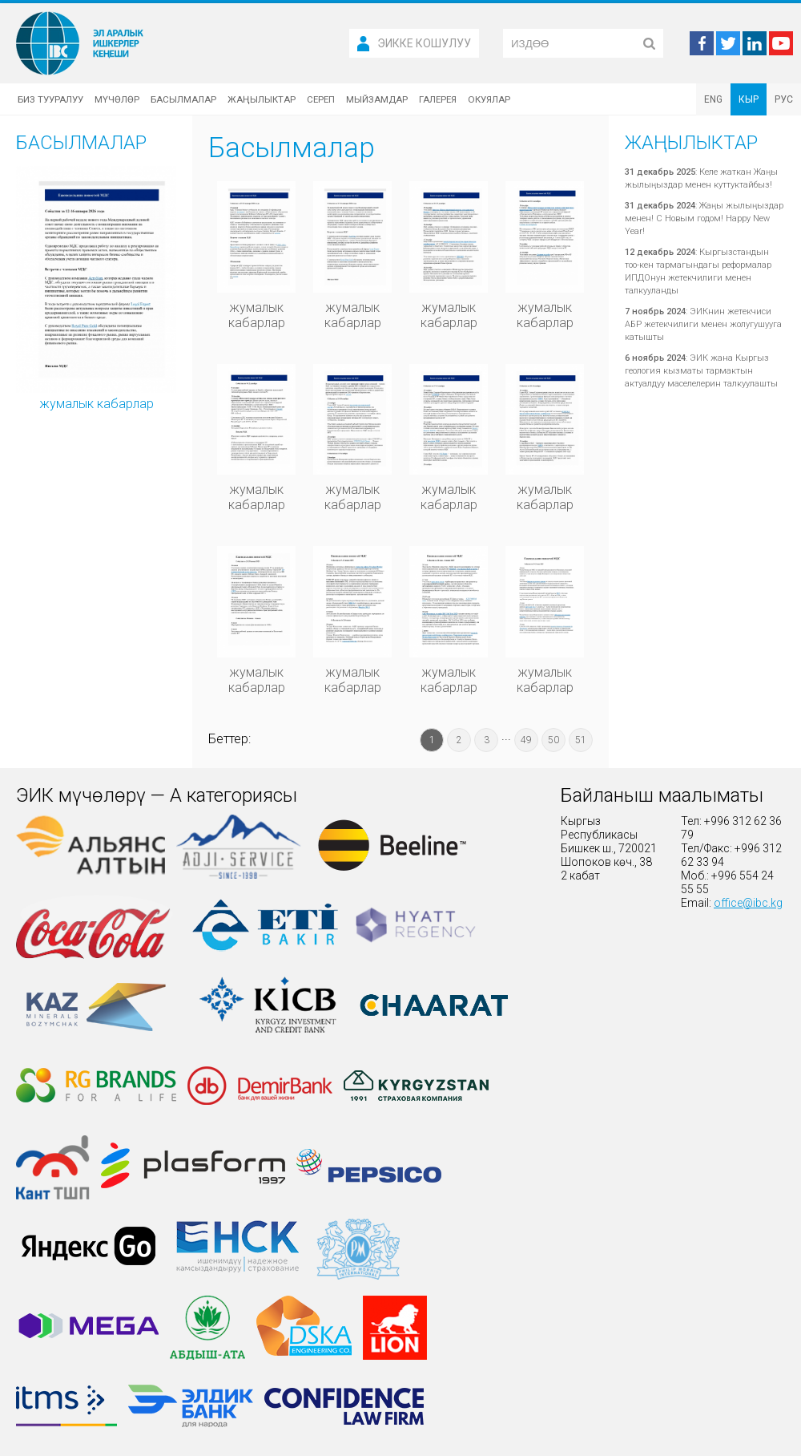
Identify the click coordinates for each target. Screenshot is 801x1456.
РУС (784, 99)
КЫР (749, 99)
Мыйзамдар (377, 99)
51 (580, 740)
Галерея (438, 99)
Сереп (321, 99)
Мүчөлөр (117, 99)
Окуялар (489, 99)
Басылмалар (183, 99)
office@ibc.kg (748, 902)
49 (526, 740)
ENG (713, 99)
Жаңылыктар (261, 99)
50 (553, 740)
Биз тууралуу (50, 99)
